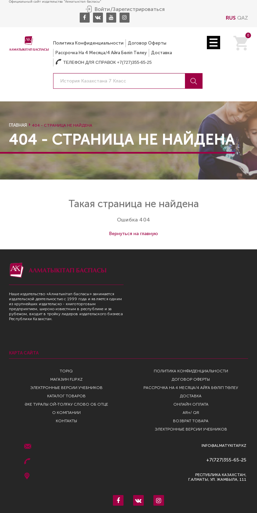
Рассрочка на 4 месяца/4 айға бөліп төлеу (101, 52)
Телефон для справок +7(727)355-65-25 (103, 62)
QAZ (242, 17)
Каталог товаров (66, 396)
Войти (102, 9)
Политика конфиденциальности (88, 42)
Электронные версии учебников (66, 387)
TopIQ (66, 371)
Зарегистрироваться (139, 9)
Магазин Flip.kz (66, 379)
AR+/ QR (191, 412)
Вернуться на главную (133, 234)
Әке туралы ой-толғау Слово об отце (66, 404)
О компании (66, 412)
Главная (18, 125)
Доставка (161, 52)
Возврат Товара (191, 421)
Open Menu (213, 42)
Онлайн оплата (191, 404)
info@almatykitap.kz (224, 446)
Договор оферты (147, 42)
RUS (231, 17)
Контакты (66, 421)
